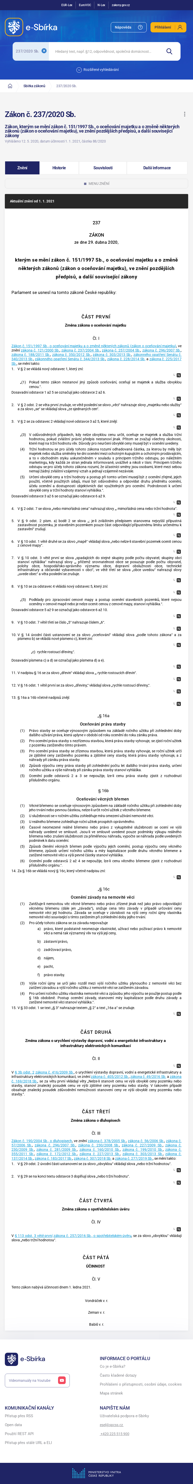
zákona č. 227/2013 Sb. (99, 1154)
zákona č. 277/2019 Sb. (134, 1158)
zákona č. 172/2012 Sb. (56, 1154)
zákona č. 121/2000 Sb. (40, 350)
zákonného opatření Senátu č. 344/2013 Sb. (70, 359)
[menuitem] (129, 27)
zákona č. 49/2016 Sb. (148, 1077)
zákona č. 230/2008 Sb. (98, 1145)
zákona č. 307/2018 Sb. (93, 1158)
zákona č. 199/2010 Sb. (142, 1149)
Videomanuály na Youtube (37, 1380)
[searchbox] (105, 51)
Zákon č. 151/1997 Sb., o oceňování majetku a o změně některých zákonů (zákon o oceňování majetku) (93, 346)
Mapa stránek (111, 1393)
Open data (13, 1425)
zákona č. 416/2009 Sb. (54, 1072)
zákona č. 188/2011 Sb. (30, 355)
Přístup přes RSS (19, 1416)
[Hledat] (171, 51)
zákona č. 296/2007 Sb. (161, 350)
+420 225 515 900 (114, 1434)
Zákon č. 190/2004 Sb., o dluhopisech (41, 1141)
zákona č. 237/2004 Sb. (80, 350)
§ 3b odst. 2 (24, 1072)
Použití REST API (19, 1434)
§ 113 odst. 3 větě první (34, 1236)
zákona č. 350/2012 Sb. (71, 355)
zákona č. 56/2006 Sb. (146, 1141)
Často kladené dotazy (118, 1375)
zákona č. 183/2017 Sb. (53, 1158)
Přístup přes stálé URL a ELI (28, 1443)
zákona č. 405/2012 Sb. (110, 1077)
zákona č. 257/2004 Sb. (121, 350)
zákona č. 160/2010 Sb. (99, 1149)
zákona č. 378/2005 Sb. (107, 1141)
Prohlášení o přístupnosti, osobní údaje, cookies (141, 1384)
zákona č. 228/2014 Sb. (126, 359)
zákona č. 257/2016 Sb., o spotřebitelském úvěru (92, 1236)
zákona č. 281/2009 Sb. (56, 1149)
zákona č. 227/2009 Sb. (142, 1145)
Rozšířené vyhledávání (97, 70)
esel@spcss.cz (112, 1425)
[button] (184, 114)
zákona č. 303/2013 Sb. (112, 355)
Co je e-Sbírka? (112, 1366)
